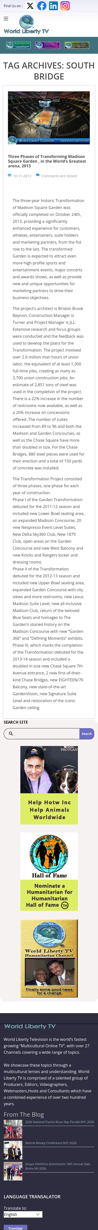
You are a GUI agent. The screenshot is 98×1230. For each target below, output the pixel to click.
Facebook (41, 5)
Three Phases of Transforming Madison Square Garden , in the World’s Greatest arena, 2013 (47, 161)
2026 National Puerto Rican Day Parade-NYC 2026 (41, 1122)
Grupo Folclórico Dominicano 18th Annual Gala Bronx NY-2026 (50, 1137)
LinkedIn (53, 5)
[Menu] (7, 18)
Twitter (30, 5)
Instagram (65, 5)
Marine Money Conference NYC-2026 (32, 1129)
